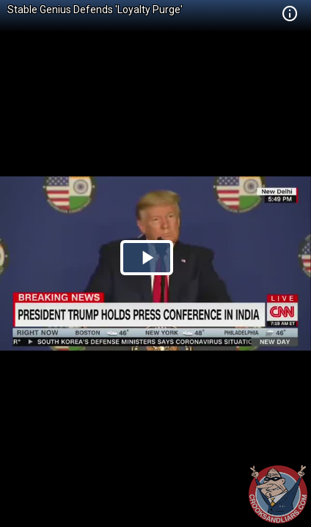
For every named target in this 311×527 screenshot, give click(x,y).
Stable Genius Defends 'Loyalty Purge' (95, 9)
